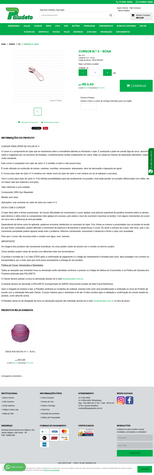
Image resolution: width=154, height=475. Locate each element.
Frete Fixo (45, 410)
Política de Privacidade (50, 417)
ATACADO (92, 32)
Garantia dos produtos (50, 413)
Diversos (78, 32)
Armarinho (14, 26)
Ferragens (89, 26)
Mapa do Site (8, 413)
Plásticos (29, 32)
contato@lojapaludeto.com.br (90, 408)
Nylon (143, 26)
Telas (66, 32)
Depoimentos (123, 32)
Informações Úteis (51, 393)
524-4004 (125, 2)
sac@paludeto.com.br (72, 279)
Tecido (56, 32)
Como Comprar (47, 398)
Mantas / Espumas (126, 26)
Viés (66, 26)
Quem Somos (122, 8)
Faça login (60, 10)
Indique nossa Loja (10, 410)
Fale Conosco (135, 8)
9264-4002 (145, 2)
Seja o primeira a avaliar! (89, 64)
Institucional (9, 393)
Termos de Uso (47, 402)
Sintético (44, 32)
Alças (27, 26)
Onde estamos (9, 406)
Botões (76, 26)
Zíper (48, 26)
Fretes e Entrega (48, 406)
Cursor (38, 26)
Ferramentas (106, 26)
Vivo (57, 26)
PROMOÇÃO (106, 32)
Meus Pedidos (124, 11)
